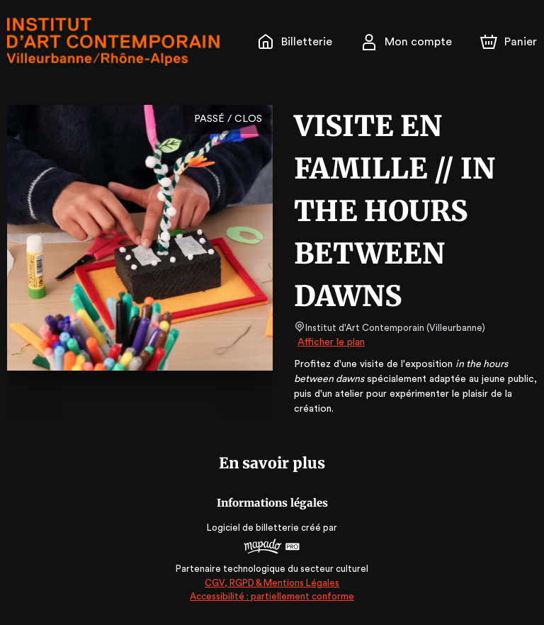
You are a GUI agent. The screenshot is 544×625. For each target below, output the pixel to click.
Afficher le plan (330, 342)
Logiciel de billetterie (253, 527)
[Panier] (508, 42)
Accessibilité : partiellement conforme (272, 596)
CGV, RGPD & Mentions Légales (272, 583)
